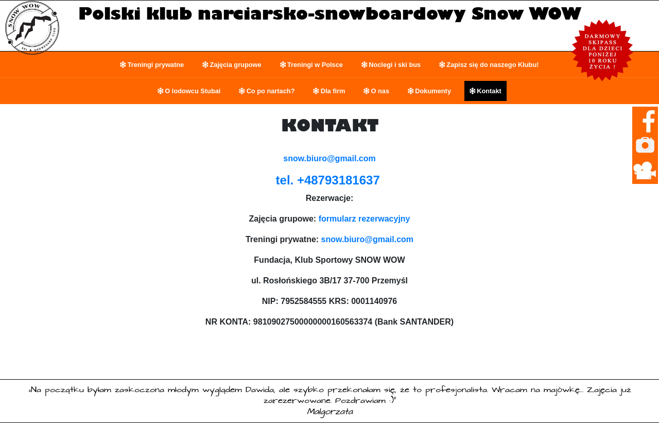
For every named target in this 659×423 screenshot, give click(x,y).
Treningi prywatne (156, 65)
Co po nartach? (271, 91)
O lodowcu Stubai (192, 91)
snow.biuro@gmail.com (367, 239)
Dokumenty (433, 91)
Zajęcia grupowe (235, 65)
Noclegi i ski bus (395, 65)
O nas (380, 91)
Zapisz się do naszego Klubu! (492, 65)
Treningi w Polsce (315, 65)
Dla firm (333, 91)
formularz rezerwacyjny (364, 218)
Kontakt (489, 91)
